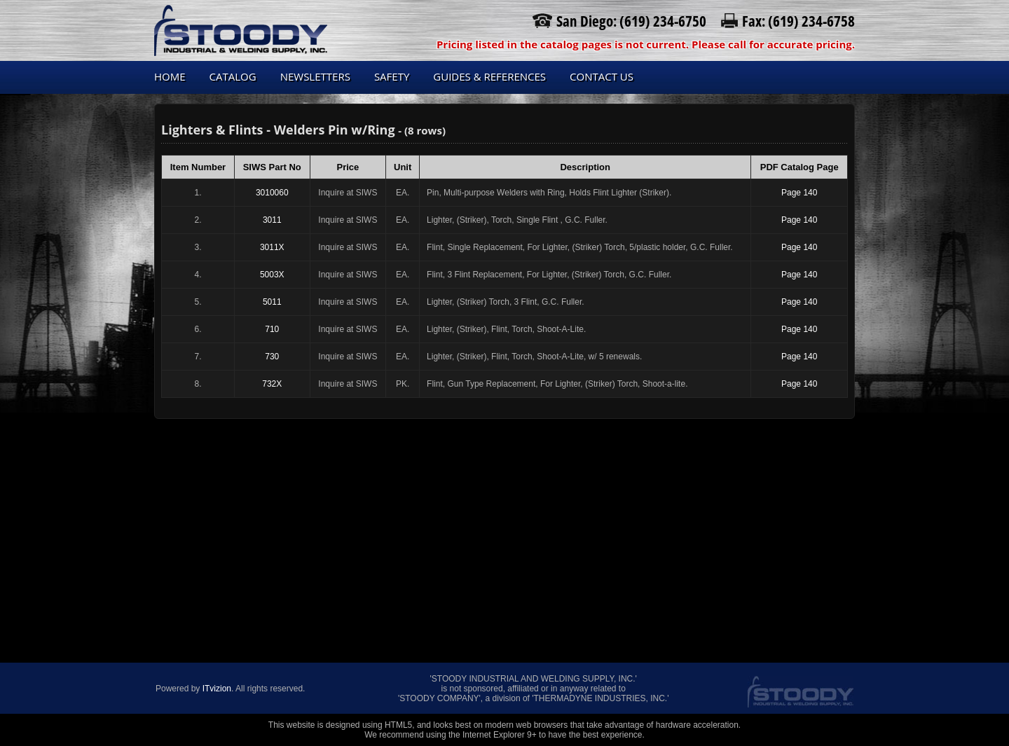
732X (272, 384)
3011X (272, 247)
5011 (272, 302)
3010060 (272, 193)
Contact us (601, 76)
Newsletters (315, 76)
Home (170, 76)
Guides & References (489, 76)
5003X (272, 274)
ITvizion (217, 688)
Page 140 (799, 193)
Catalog (233, 76)
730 (272, 356)
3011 (272, 220)
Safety (391, 76)
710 (272, 329)
